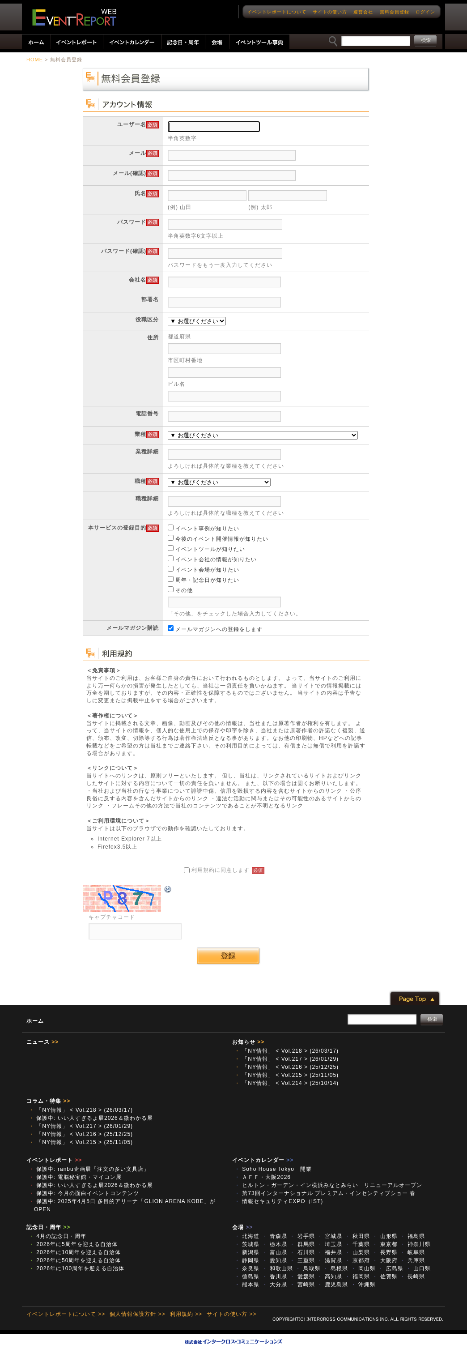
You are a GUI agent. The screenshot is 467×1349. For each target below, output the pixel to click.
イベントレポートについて (276, 11)
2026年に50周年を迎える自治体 (75, 1260)
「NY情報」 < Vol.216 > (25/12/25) (286, 1067)
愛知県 (274, 1260)
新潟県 (246, 1252)
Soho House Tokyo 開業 (273, 1169)
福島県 (412, 1236)
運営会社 (363, 11)
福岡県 (357, 1276)
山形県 (384, 1236)
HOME (34, 59)
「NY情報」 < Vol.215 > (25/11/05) (286, 1075)
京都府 (357, 1260)
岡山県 (363, 1268)
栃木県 (274, 1244)
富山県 (274, 1252)
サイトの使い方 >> (231, 1314)
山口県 (418, 1268)
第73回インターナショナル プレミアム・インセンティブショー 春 (325, 1193)
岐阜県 (412, 1252)
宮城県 (329, 1236)
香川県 (274, 1276)
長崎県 (412, 1276)
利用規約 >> (186, 1314)
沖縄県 (363, 1284)
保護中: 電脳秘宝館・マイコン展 (75, 1177)
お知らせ (248, 1042)
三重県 (301, 1260)
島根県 (335, 1268)
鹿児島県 (332, 1284)
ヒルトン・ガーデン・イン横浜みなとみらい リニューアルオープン (328, 1185)
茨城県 (246, 1244)
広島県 (390, 1268)
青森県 (274, 1236)
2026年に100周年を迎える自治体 (76, 1268)
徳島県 (246, 1276)
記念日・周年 (48, 1227)
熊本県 (246, 1284)
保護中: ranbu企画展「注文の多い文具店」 (89, 1169)
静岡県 (246, 1260)
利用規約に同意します (224, 870)
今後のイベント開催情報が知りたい (218, 539)
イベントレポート (54, 1160)
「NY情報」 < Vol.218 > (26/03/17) (286, 1051)
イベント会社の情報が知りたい (212, 559)
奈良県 (246, 1268)
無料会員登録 (394, 11)
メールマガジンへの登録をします (215, 629)
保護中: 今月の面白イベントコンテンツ (84, 1193)
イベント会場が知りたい (203, 570)
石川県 (301, 1252)
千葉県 (357, 1244)
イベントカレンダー (262, 1160)
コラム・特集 (48, 1101)
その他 (180, 590)
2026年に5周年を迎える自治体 (73, 1244)
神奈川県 (415, 1244)
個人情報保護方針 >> (137, 1314)
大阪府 (384, 1260)
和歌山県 (277, 1268)
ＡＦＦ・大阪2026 (262, 1177)
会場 (242, 1227)
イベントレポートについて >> (65, 1314)
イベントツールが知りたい (206, 549)
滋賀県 (329, 1260)
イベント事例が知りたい (203, 528)
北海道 (246, 1236)
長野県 (384, 1252)
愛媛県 (301, 1276)
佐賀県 (384, 1276)
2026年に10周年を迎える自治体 (75, 1252)
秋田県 (357, 1236)
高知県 (329, 1276)
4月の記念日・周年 (57, 1236)
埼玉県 (329, 1244)
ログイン (425, 11)
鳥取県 (307, 1268)
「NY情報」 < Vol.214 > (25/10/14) (286, 1083)
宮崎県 (301, 1284)
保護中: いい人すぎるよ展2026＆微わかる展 (91, 1118)
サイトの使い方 (330, 11)
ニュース (42, 1042)
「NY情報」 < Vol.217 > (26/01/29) (286, 1059)
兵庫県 (412, 1260)
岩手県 (301, 1236)
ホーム (35, 1021)
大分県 (274, 1284)
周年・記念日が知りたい (203, 580)
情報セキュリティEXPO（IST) (278, 1201)
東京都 (384, 1244)
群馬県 (301, 1244)
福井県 (329, 1252)
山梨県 (357, 1252)
